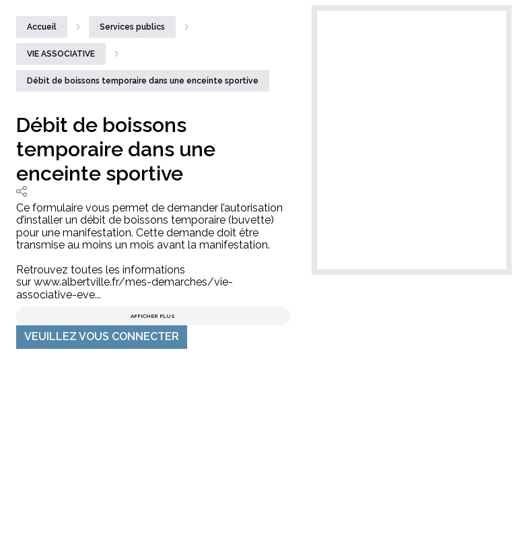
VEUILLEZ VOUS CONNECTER (101, 336)
